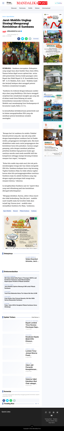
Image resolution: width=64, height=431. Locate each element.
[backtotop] (32, 426)
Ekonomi (13, 8)
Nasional (29, 335)
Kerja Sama (52, 422)
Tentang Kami (48, 419)
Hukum (37, 8)
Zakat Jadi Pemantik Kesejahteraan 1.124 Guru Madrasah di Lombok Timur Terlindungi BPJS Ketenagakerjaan (32, 367)
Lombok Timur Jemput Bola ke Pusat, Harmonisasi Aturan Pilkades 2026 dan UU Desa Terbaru (32, 353)
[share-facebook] (18, 38)
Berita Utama (30, 349)
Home (4, 16)
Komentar (35, 38)
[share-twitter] (22, 38)
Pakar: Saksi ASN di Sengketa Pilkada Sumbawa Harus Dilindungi (20, 306)
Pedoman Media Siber (51, 421)
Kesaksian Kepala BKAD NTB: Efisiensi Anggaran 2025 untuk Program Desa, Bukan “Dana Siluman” (32, 339)
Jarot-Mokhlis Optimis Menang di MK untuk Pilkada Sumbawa (19, 287)
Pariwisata (22, 8)
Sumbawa (33, 211)
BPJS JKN (29, 363)
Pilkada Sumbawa (24, 211)
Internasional (46, 8)
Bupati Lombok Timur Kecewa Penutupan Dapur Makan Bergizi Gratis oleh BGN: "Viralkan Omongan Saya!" (32, 325)
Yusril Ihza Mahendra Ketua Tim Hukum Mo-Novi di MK (20, 293)
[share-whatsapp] (26, 38)
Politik (30, 8)
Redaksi (55, 419)
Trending (59, 3)
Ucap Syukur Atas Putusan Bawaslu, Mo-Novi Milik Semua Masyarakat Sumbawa (19, 299)
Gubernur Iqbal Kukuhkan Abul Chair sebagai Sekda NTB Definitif (31, 381)
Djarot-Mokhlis (7, 211)
